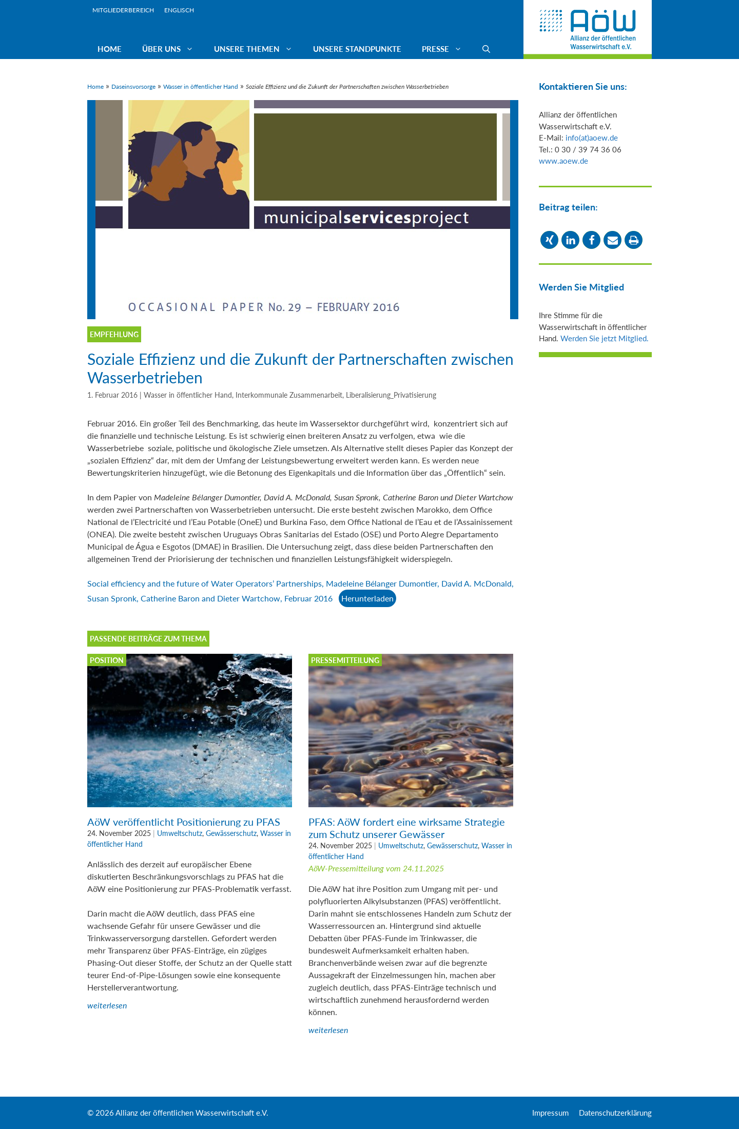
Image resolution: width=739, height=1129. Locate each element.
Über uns (173, 48)
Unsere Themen (258, 48)
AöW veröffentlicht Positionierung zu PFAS (183, 821)
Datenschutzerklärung (615, 1112)
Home (110, 48)
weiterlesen (107, 1005)
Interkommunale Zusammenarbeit (289, 395)
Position (107, 660)
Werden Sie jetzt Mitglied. (604, 338)
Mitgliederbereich (123, 10)
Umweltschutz (179, 833)
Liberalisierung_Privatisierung (391, 395)
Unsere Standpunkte (357, 48)
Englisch (179, 10)
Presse (447, 48)
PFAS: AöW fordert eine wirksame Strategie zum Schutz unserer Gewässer (406, 827)
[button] (549, 240)
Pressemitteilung (345, 660)
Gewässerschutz (231, 833)
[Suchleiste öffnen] (486, 48)
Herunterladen (367, 598)
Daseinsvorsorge (133, 86)
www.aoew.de (563, 160)
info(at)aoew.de (592, 137)
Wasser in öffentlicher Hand (200, 86)
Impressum (550, 1112)
